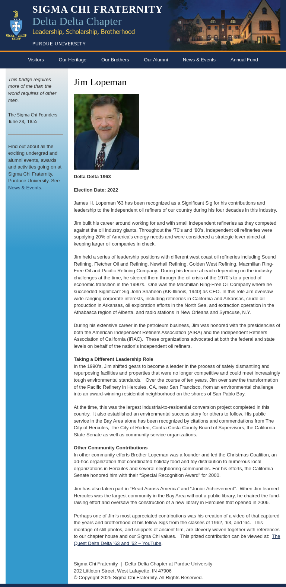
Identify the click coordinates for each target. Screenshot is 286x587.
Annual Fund (244, 59)
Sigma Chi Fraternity (96, 564)
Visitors (36, 59)
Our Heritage (72, 59)
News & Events (199, 59)
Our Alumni (156, 59)
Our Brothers (115, 59)
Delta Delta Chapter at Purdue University (168, 564)
